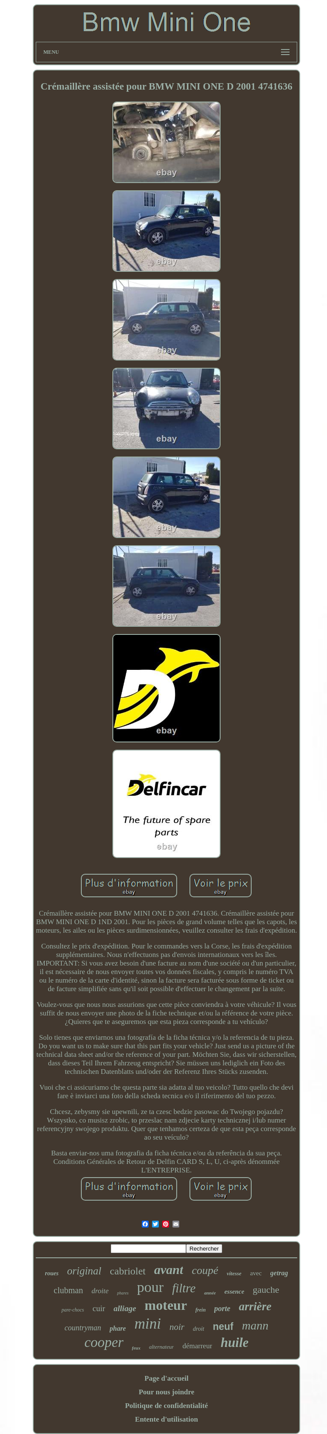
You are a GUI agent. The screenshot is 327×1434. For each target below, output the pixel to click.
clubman (68, 1290)
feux (136, 1347)
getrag (279, 1273)
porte (222, 1308)
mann (255, 1325)
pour (150, 1287)
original (84, 1271)
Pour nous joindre (167, 1392)
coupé (205, 1270)
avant (168, 1269)
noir (176, 1327)
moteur (166, 1305)
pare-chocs (72, 1310)
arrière (255, 1306)
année (210, 1292)
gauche (266, 1289)
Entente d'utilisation (166, 1419)
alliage (125, 1308)
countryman (83, 1327)
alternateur (161, 1347)
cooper (103, 1342)
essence (234, 1291)
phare (117, 1328)
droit (198, 1329)
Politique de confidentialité (166, 1406)
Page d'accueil (166, 1378)
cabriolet (128, 1271)
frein (200, 1310)
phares (123, 1293)
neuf (223, 1326)
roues (52, 1273)
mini (148, 1323)
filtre (183, 1288)
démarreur (197, 1346)
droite (100, 1291)
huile (234, 1342)
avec (255, 1273)
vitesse (234, 1273)
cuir (98, 1308)
